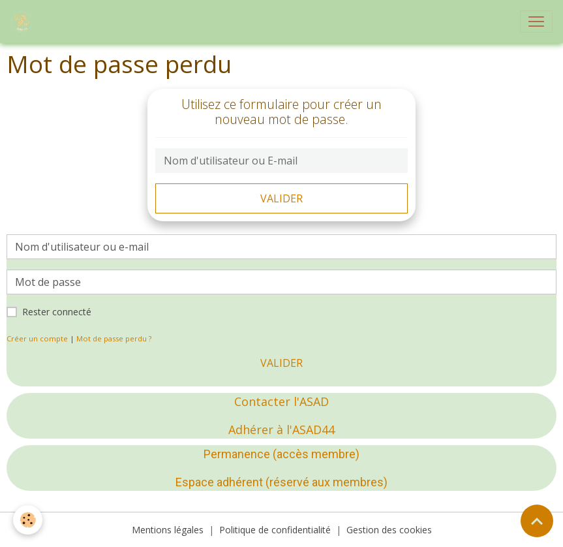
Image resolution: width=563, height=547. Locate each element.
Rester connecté (56, 311)
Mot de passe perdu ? (113, 338)
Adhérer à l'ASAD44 (281, 429)
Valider (281, 198)
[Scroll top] (537, 521)
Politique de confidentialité (275, 530)
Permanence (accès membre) (281, 454)
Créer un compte (37, 338)
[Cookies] (27, 520)
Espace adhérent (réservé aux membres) (281, 482)
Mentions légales (168, 530)
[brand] (24, 21)
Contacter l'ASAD (281, 401)
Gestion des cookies (389, 530)
